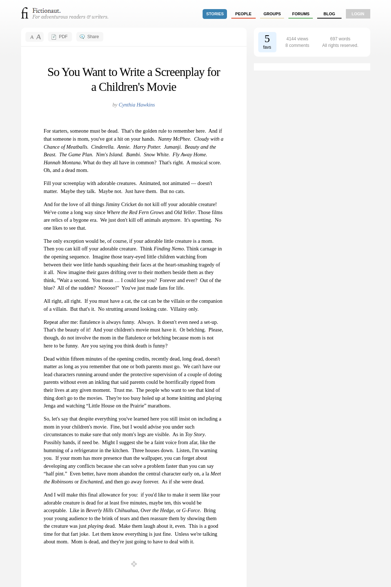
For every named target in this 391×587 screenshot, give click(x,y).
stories (215, 14)
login (358, 14)
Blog (329, 14)
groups (272, 14)
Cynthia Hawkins (137, 105)
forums (301, 14)
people (243, 14)
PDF (63, 36)
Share (93, 36)
